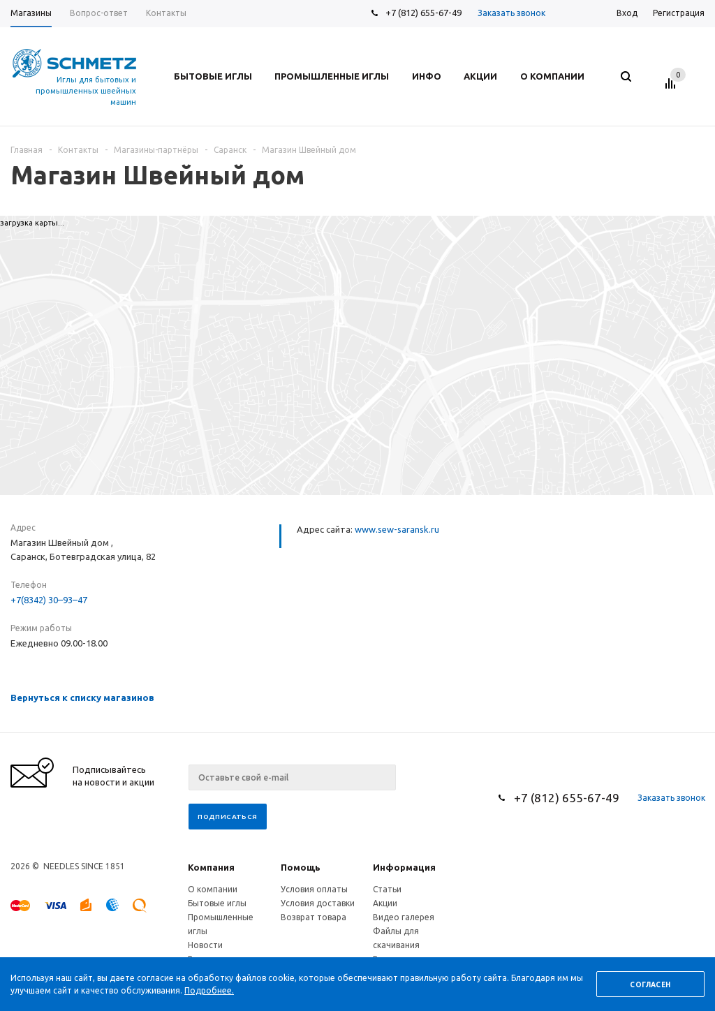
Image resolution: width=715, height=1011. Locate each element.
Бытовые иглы (217, 903)
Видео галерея (403, 917)
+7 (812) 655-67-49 (423, 12)
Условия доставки (318, 903)
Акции (385, 903)
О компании (212, 889)
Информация (404, 867)
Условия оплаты (314, 889)
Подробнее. (209, 990)
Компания (211, 867)
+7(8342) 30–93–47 (48, 600)
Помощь (300, 867)
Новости (205, 945)
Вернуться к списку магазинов (82, 697)
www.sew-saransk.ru (397, 529)
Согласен (650, 985)
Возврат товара (313, 917)
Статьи (387, 889)
